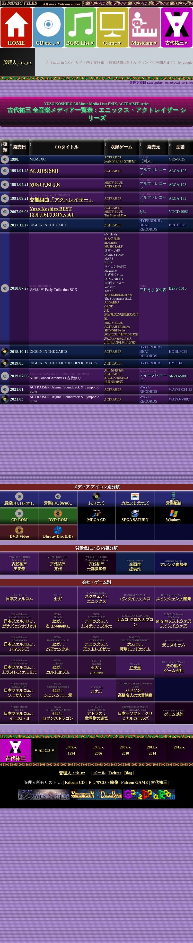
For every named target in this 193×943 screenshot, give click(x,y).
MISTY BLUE (45, 184)
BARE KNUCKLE (116, 377)
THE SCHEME (114, 370)
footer (96, 785)
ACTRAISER (113, 157)
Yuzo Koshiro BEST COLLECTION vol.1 (52, 211)
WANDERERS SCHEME (120, 161)
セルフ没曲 (112, 238)
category (96, 607)
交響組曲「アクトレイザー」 (61, 200)
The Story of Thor (115, 215)
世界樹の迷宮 (113, 382)
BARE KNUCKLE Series (120, 342)
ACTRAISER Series (117, 326)
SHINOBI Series (114, 330)
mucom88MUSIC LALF (113, 244)
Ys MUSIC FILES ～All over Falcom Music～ (96, 38)
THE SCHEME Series (118, 295)
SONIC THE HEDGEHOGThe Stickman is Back (121, 336)
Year (96, 750)
